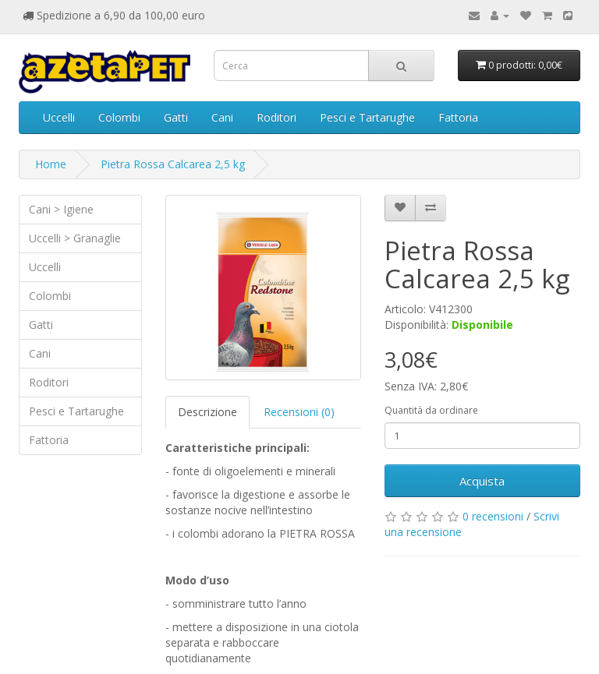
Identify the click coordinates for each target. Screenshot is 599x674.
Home (50, 164)
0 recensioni (493, 516)
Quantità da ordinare (431, 410)
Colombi (119, 117)
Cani (222, 117)
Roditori (276, 117)
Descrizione (207, 411)
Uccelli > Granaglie (75, 238)
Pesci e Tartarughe (367, 117)
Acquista (482, 481)
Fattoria (458, 117)
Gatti (176, 117)
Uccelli (59, 117)
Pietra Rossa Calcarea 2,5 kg (173, 164)
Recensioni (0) (299, 411)
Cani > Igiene (61, 209)
